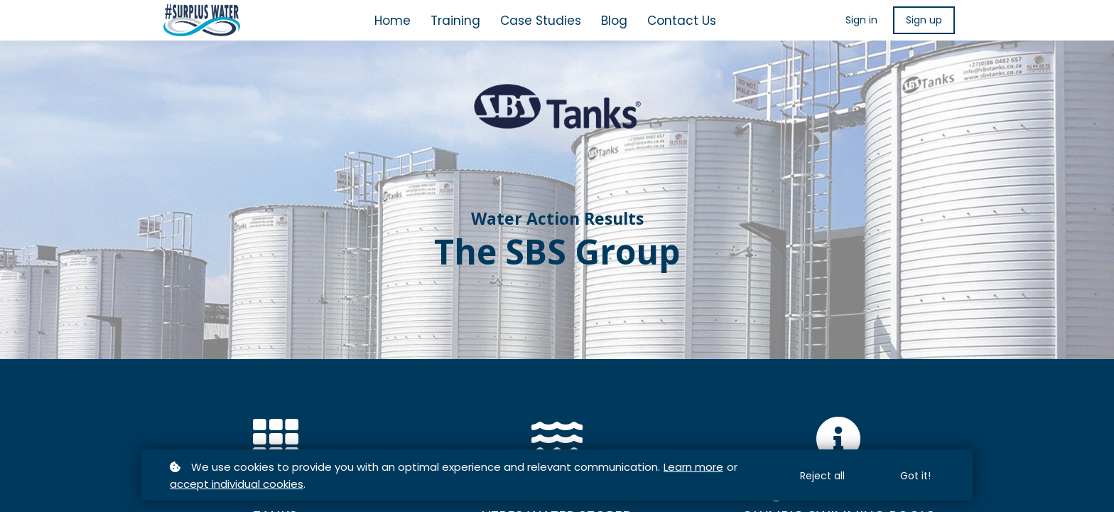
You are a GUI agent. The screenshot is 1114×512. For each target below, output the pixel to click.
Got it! (915, 476)
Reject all (822, 476)
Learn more (693, 466)
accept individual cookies (236, 483)
